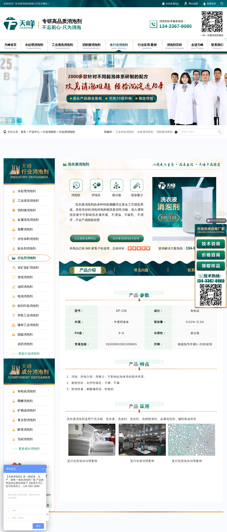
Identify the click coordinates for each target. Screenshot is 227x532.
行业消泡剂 (49, 131)
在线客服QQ (172, 3)
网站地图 (193, 3)
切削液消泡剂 (165, 131)
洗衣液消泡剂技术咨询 (125, 238)
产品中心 (34, 131)
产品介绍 (87, 270)
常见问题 (141, 270)
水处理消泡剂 (145, 131)
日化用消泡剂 (67, 131)
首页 (23, 131)
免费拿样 (211, 3)
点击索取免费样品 (85, 238)
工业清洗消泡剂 (124, 131)
